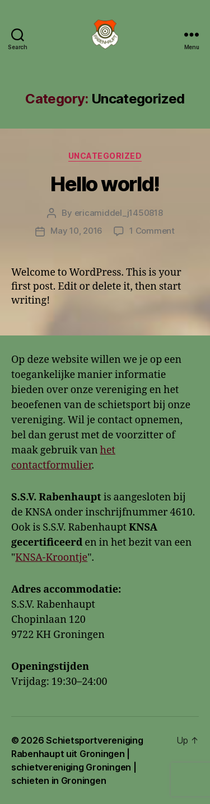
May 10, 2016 (76, 230)
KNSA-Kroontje (51, 557)
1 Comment (152, 230)
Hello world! (104, 184)
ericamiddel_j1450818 (118, 212)
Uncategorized (105, 155)
